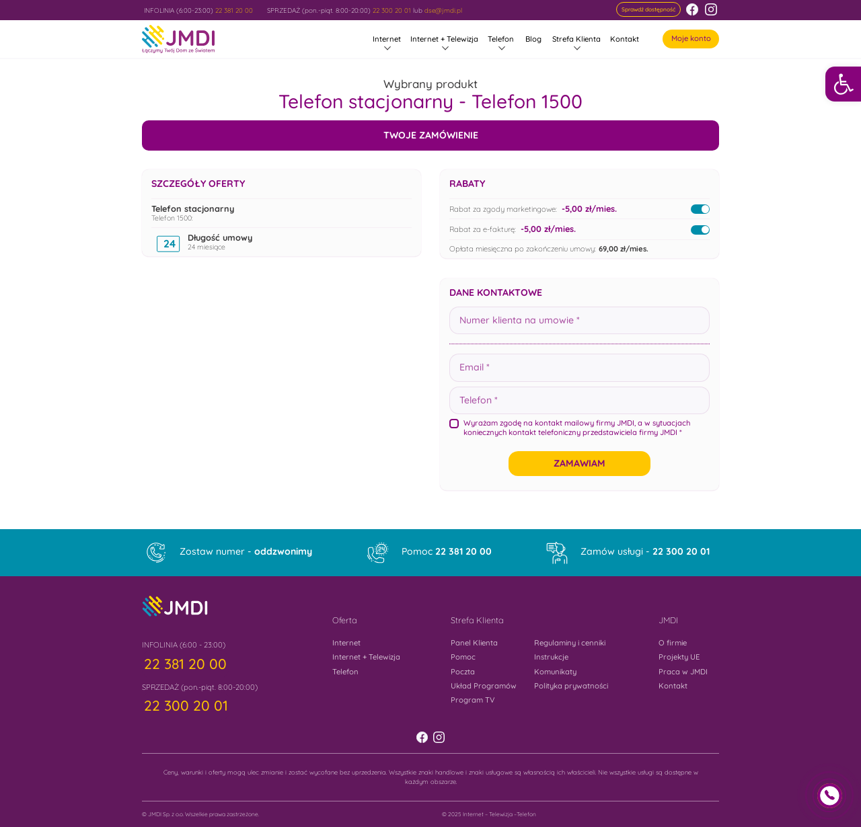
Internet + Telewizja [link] (444, 39)
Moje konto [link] (691, 38)
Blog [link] (533, 39)
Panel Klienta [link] (474, 642)
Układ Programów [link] (484, 686)
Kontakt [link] (624, 39)
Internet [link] (387, 39)
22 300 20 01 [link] (392, 10)
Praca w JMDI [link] (683, 671)
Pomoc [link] (447, 551)
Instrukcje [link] (551, 657)
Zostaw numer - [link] (246, 551)
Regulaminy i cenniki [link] (569, 642)
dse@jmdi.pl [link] (443, 10)
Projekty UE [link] (679, 657)
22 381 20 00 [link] (234, 10)
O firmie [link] (673, 642)
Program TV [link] (473, 700)
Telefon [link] (501, 39)
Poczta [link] (463, 671)
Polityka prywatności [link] (571, 686)
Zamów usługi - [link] (645, 551)
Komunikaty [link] (555, 671)
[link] (843, 84)
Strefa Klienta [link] (576, 39)
